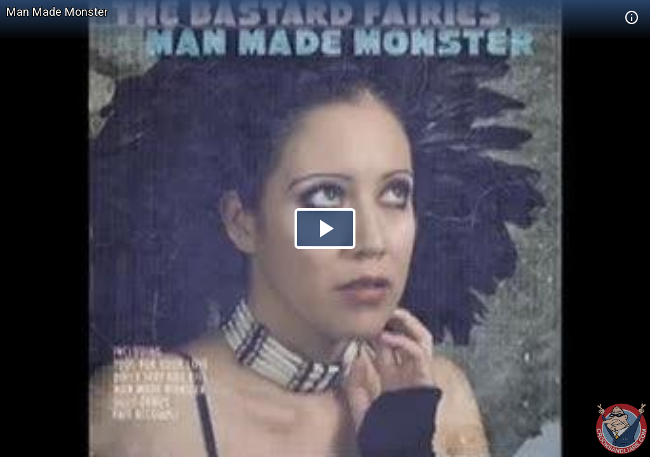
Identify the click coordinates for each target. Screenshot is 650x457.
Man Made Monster (57, 11)
